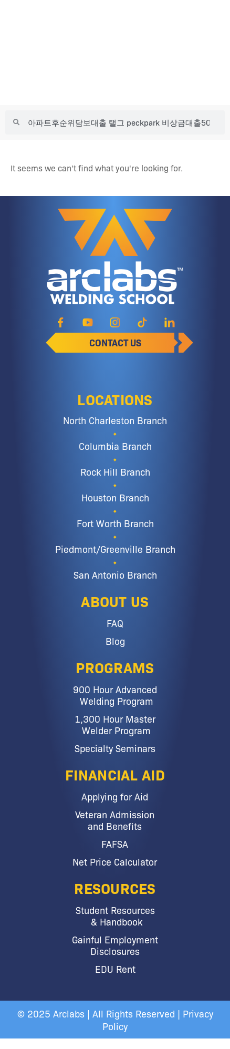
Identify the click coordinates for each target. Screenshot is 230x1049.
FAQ (115, 622)
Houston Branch (115, 497)
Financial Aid (115, 774)
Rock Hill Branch (115, 471)
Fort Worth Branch (115, 523)
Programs (115, 667)
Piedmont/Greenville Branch (115, 548)
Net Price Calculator (114, 861)
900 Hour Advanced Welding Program (115, 695)
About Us (115, 601)
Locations (115, 399)
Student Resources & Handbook (115, 915)
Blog (115, 640)
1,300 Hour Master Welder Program (115, 724)
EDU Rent (115, 968)
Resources (115, 888)
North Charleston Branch (115, 420)
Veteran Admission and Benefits (114, 820)
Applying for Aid (114, 796)
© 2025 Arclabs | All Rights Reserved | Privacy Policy (115, 1019)
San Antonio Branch (115, 574)
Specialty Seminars (115, 748)
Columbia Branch (115, 445)
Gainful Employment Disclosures (115, 945)
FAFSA (114, 843)
